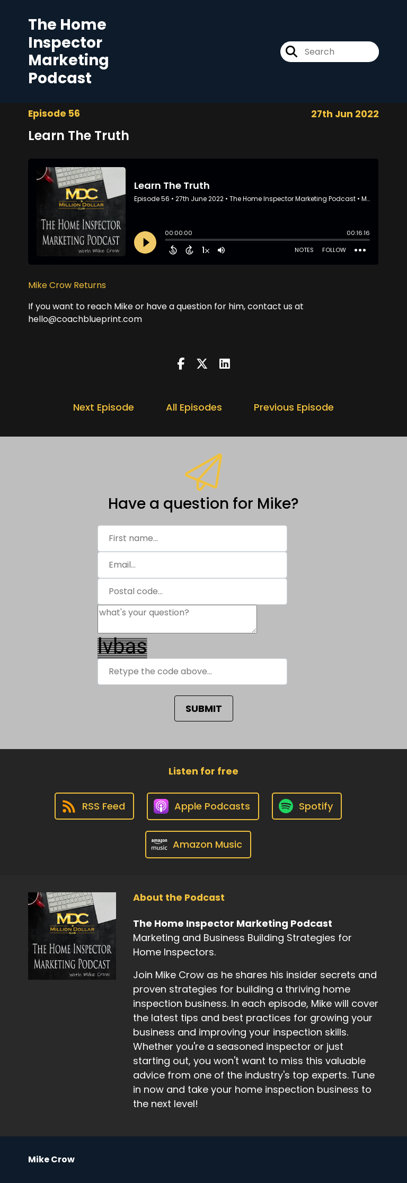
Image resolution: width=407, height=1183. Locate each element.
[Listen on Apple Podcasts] (203, 806)
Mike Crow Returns (67, 285)
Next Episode (103, 407)
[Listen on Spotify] (307, 806)
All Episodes (194, 407)
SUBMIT (203, 708)
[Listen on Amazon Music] (198, 844)
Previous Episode (294, 407)
